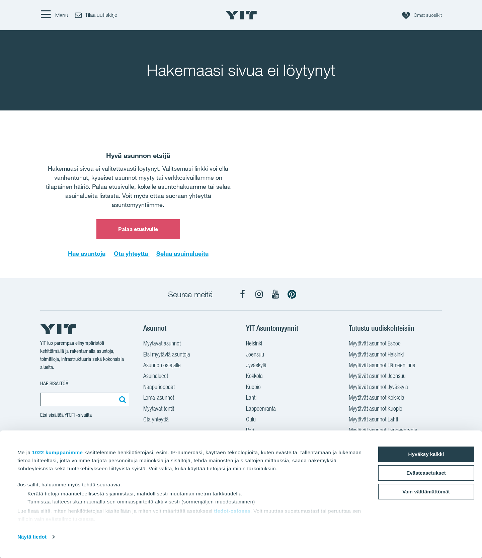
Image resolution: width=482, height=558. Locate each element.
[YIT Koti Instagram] (259, 294)
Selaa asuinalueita (182, 253)
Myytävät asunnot (162, 344)
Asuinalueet (155, 377)
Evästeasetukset (426, 473)
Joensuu (255, 355)
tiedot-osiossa (232, 511)
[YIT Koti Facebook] (242, 294)
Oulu (251, 420)
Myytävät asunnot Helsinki (376, 355)
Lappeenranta (261, 409)
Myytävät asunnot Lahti (373, 420)
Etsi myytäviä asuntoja (166, 355)
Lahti (251, 398)
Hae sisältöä (54, 383)
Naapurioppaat (159, 388)
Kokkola (254, 377)
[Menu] (54, 15)
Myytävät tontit (158, 409)
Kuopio (253, 388)
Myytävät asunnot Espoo (375, 344)
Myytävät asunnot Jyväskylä (378, 388)
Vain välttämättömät (426, 491)
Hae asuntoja (86, 253)
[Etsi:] (121, 399)
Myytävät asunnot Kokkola (376, 398)
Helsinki (254, 344)
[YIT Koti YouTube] (275, 294)
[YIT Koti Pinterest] (292, 294)
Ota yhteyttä (132, 253)
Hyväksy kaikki (426, 454)
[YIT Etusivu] (241, 15)
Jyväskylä (256, 366)
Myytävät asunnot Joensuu (377, 377)
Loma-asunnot (158, 398)
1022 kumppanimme (57, 452)
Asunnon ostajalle (162, 366)
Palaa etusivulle (138, 229)
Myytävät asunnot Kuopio (375, 409)
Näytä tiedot (32, 537)
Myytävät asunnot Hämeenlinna (382, 366)
